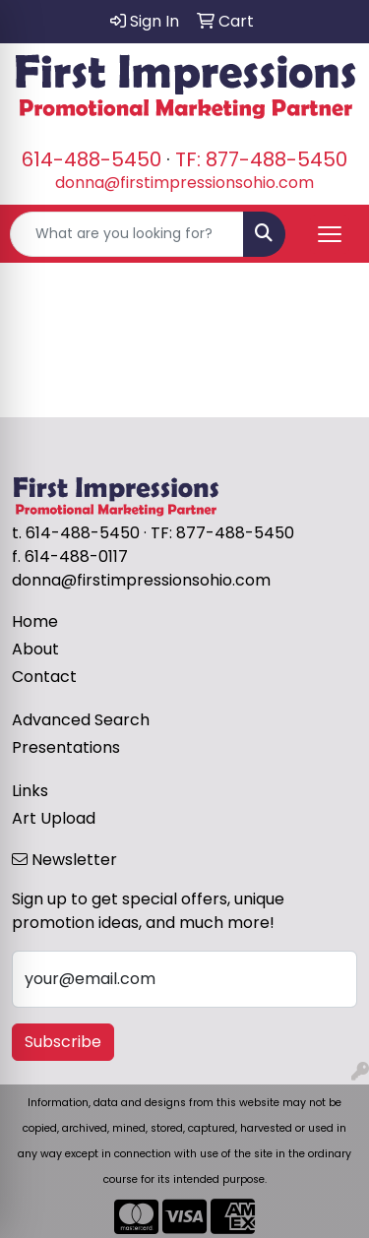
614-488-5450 (91, 159)
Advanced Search (81, 720)
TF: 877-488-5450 (261, 159)
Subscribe (63, 1041)
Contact (44, 676)
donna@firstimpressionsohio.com (184, 182)
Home (35, 621)
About (35, 649)
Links (30, 790)
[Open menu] (329, 234)
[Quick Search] (127, 234)
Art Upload (53, 818)
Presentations (66, 747)
